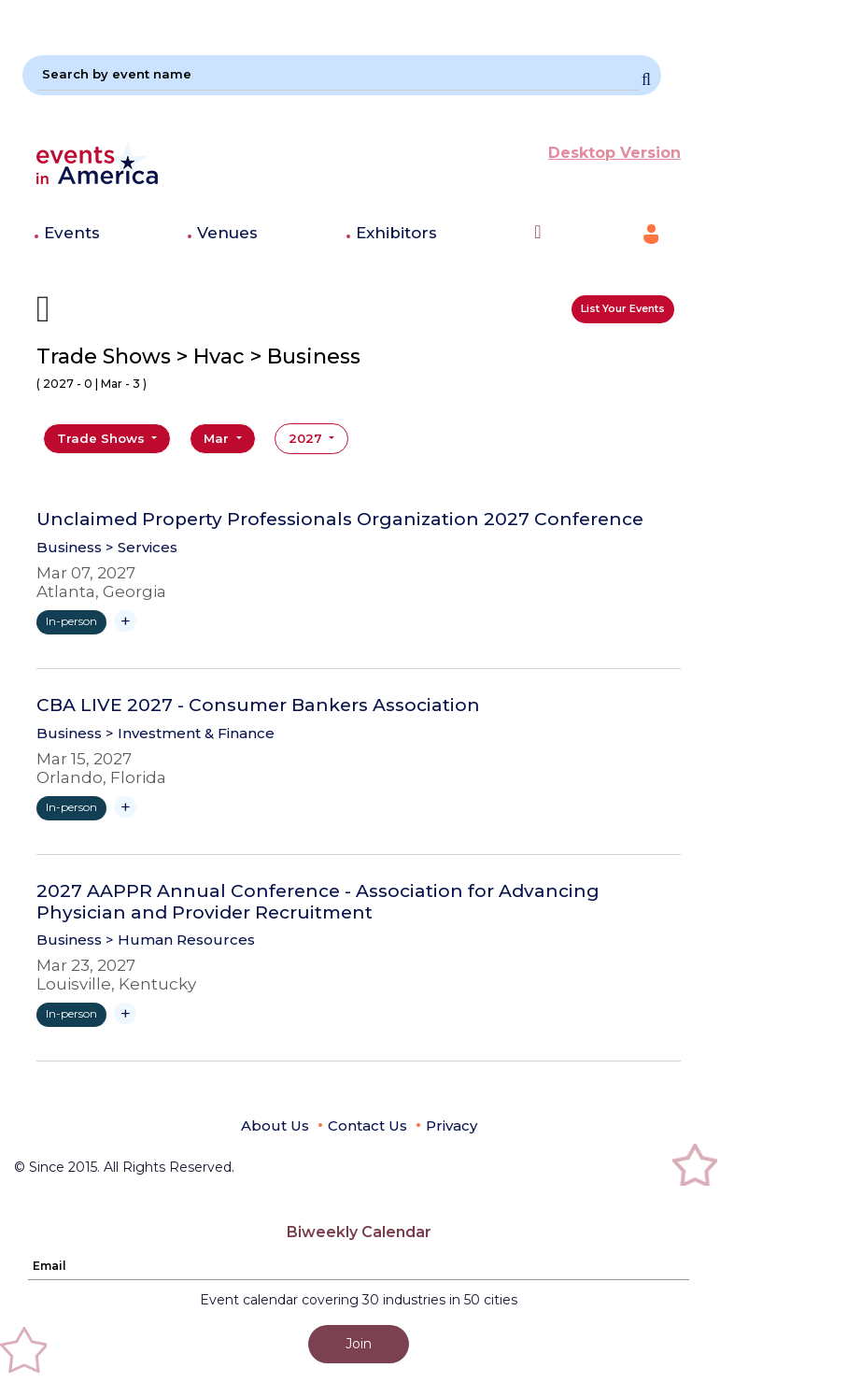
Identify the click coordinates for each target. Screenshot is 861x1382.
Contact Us (367, 1125)
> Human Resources (180, 939)
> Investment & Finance (190, 733)
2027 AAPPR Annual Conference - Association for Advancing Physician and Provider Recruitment (318, 902)
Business (69, 547)
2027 (307, 438)
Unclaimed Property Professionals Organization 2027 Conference (339, 519)
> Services (141, 547)
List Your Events (623, 308)
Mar (218, 438)
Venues (227, 232)
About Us (275, 1125)
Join (359, 1343)
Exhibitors (396, 232)
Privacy (451, 1125)
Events (72, 232)
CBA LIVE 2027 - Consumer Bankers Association (258, 705)
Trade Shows (102, 438)
